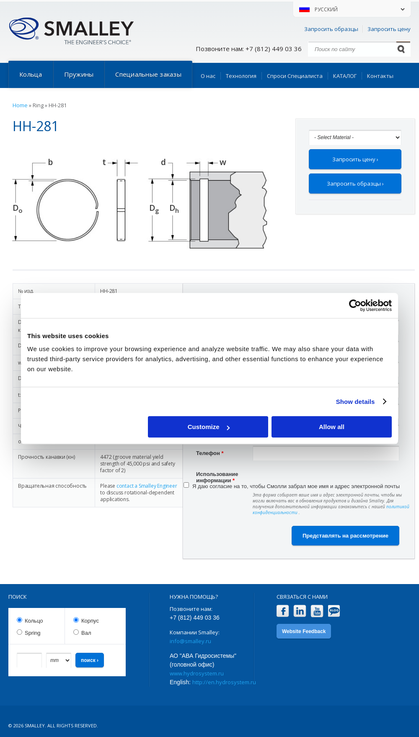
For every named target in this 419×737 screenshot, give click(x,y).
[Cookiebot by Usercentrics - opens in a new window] (355, 305)
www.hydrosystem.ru (197, 673)
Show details (355, 401)
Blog (334, 611)
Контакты (380, 76)
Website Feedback (304, 631)
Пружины (79, 74)
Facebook (282, 611)
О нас (208, 76)
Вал (86, 633)
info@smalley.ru (190, 641)
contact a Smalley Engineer (146, 485)
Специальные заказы (148, 74)
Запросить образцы (331, 29)
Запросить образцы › (355, 183)
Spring (33, 633)
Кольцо (34, 621)
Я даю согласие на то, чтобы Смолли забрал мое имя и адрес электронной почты (296, 486)
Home (20, 105)
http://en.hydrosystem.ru (224, 682)
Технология (241, 76)
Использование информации (217, 475)
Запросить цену (389, 29)
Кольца (30, 74)
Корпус (90, 621)
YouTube (316, 611)
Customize (209, 426)
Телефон (210, 453)
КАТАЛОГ (345, 76)
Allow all (331, 426)
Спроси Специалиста (295, 76)
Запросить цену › (355, 159)
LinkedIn (299, 611)
